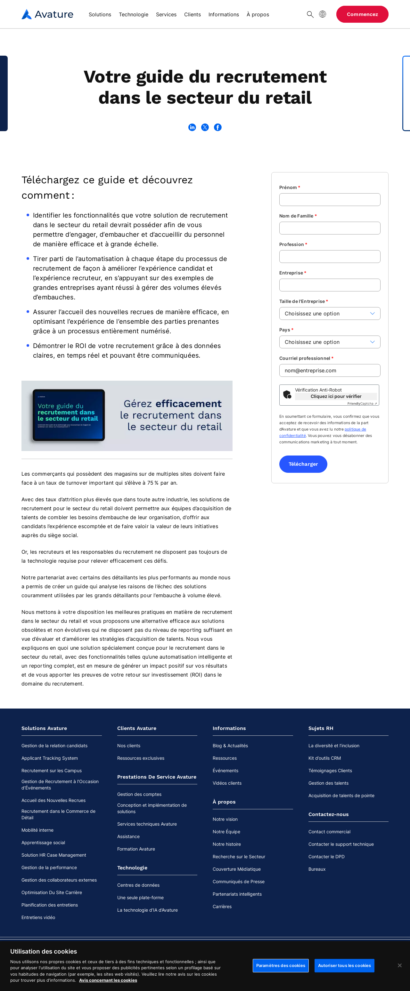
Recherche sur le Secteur (239, 856)
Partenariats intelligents (237, 894)
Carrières (222, 906)
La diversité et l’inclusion (333, 745)
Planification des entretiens (49, 905)
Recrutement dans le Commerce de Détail (58, 814)
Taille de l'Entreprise (304, 301)
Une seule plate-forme (140, 897)
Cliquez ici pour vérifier (336, 396)
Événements (225, 770)
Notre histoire (227, 844)
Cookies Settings (367, 952)
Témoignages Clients (330, 770)
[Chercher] (310, 14)
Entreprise (293, 272)
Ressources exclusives (140, 758)
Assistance (128, 836)
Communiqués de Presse (239, 881)
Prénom (290, 187)
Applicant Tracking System (49, 758)
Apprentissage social (43, 842)
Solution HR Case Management (53, 855)
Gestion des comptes (139, 794)
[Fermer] (400, 979)
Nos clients (128, 745)
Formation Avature (136, 849)
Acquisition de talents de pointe (341, 795)
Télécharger (303, 464)
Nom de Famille (298, 215)
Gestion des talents (328, 783)
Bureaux (317, 869)
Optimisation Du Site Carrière (51, 892)
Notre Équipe (226, 831)
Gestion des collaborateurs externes (59, 880)
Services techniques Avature (147, 824)
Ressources (225, 758)
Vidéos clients (227, 783)
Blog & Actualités (230, 745)
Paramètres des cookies (280, 978)
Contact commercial (329, 831)
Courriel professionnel (306, 358)
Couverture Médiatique (237, 869)
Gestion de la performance (49, 867)
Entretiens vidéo (38, 917)
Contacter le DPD (326, 856)
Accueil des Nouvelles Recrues (53, 800)
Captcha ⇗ (362, 403)
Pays (286, 329)
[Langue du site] (322, 14)
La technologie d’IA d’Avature (147, 910)
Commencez (362, 14)
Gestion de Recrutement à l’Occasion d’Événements (60, 784)
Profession (293, 244)
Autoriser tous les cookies (344, 978)
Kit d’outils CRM (324, 758)
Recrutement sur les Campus (51, 770)
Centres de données (138, 885)
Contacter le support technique (341, 844)
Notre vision (225, 819)
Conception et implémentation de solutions (152, 808)
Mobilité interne (37, 830)
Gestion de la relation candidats (54, 745)
